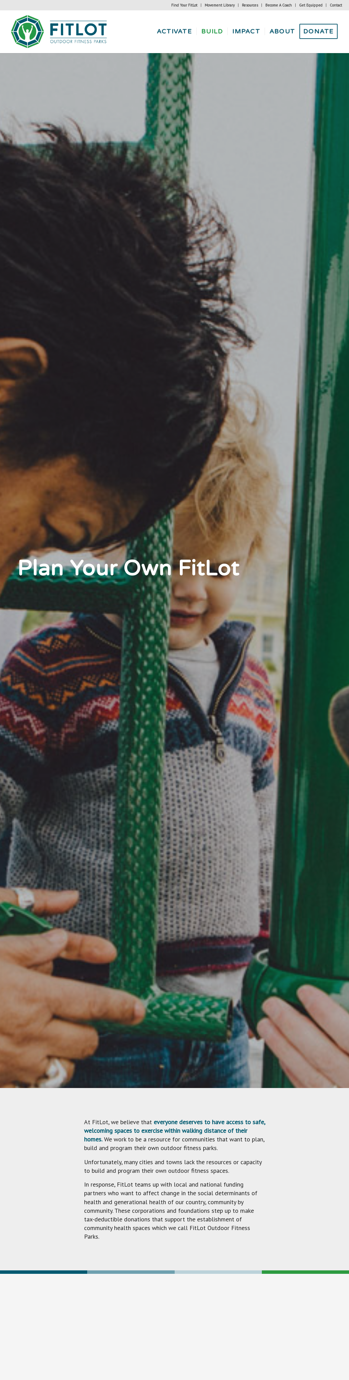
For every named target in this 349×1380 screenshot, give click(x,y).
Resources (250, 5)
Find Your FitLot (184, 5)
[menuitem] (184, 5)
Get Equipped (310, 5)
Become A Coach (278, 5)
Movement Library (220, 5)
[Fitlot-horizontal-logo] (59, 31)
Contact (336, 5)
